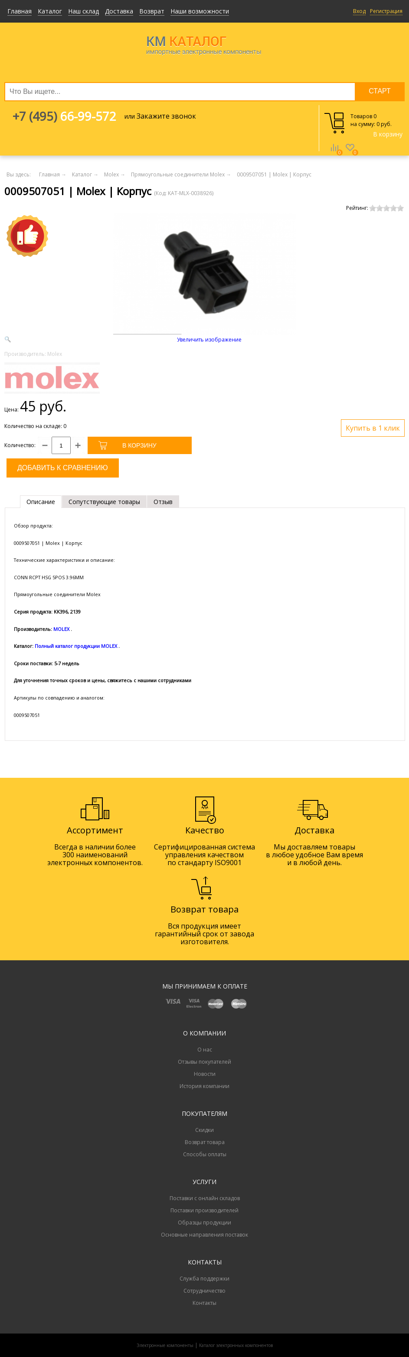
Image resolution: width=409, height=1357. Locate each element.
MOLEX (61, 629)
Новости (205, 1074)
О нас (204, 1049)
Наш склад (83, 11)
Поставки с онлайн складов (205, 1198)
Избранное (350, 154)
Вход (359, 11)
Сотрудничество (204, 1290)
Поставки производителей (204, 1210)
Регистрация (386, 11)
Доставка (119, 11)
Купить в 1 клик (373, 428)
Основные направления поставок (204, 1234)
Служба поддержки (204, 1278)
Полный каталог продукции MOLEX (76, 646)
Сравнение (334, 154)
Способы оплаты (204, 1154)
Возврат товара (205, 1142)
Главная (19, 11)
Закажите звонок (166, 116)
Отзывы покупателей (204, 1061)
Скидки (204, 1130)
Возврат (151, 11)
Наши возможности (199, 11)
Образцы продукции (204, 1222)
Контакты (204, 1303)
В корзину (387, 134)
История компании (204, 1086)
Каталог (50, 11)
